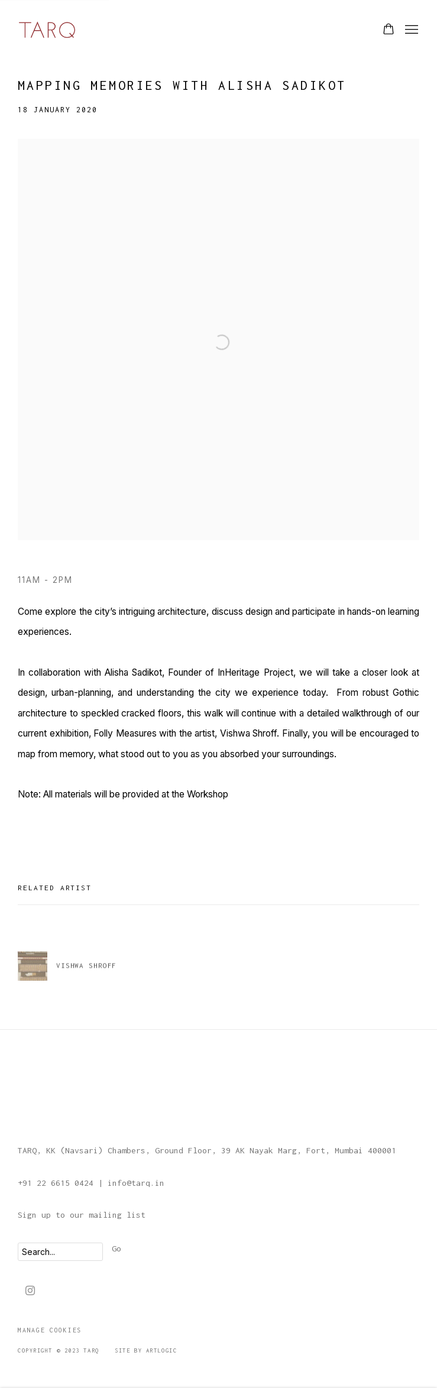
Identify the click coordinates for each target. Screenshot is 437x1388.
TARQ (47, 30)
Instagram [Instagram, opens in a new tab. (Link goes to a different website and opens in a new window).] (30, 1291)
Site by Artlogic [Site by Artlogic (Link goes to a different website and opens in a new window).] (146, 1350)
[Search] (60, 1252)
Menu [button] (410, 30)
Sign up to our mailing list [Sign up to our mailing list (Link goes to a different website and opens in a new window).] (81, 1215)
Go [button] (116, 1248)
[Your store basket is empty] (388, 30)
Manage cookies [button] (50, 1330)
